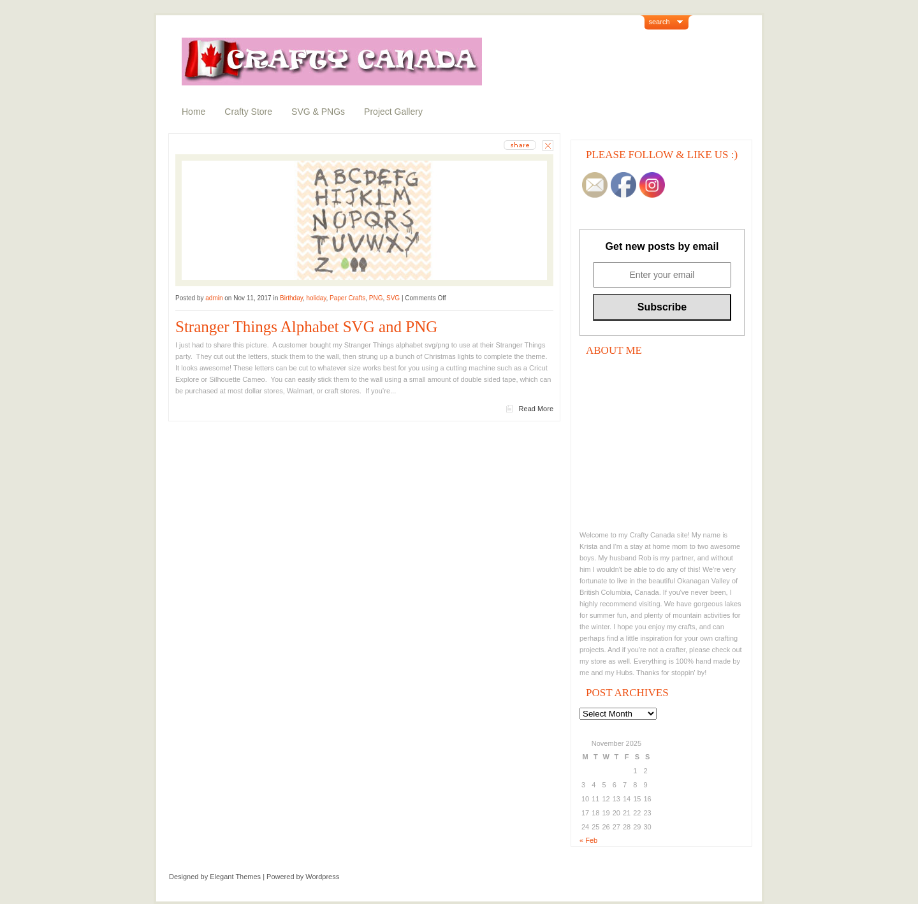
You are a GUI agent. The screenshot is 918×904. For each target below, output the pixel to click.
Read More (536, 408)
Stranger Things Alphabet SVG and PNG (306, 326)
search (659, 22)
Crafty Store (248, 111)
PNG (376, 298)
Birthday (291, 298)
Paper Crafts (347, 298)
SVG (393, 298)
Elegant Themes (235, 876)
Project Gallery (393, 111)
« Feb (588, 840)
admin (213, 298)
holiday (316, 298)
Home (193, 111)
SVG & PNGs (318, 111)
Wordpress (322, 876)
